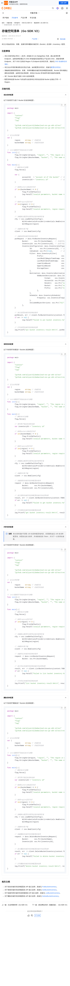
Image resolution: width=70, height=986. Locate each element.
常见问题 (33, 17)
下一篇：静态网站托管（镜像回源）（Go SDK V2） (50, 936)
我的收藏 (62, 39)
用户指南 (6, 17)
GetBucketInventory (49, 921)
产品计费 (24, 17)
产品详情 (34, 39)
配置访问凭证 (56, 67)
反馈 (37, 946)
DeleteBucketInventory (50, 927)
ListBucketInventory (52, 924)
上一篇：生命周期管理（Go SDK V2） (15, 936)
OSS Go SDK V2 (27, 23)
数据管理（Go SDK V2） (41, 23)
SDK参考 (17, 23)
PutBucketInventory (49, 918)
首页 (3, 23)
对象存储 (9, 23)
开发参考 (15, 17)
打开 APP (63, 3)
